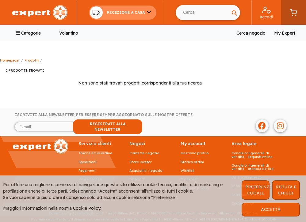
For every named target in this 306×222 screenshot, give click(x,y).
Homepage (9, 60)
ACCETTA (271, 209)
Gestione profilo (194, 153)
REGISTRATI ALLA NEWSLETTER (107, 127)
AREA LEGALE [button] (243, 143)
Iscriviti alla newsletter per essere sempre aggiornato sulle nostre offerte (104, 115)
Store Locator (140, 162)
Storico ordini (192, 162)
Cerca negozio (251, 33)
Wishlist (187, 170)
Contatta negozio (144, 153)
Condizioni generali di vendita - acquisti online (252, 155)
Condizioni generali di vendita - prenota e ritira (252, 167)
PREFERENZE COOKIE (257, 189)
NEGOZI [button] (137, 143)
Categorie (28, 33)
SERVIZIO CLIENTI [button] (94, 143)
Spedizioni (87, 162)
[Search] (202, 12)
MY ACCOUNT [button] (193, 143)
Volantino (68, 33)
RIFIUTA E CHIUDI (286, 189)
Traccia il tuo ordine (95, 153)
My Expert (284, 33)
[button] (122, 13)
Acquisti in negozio (145, 170)
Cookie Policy (86, 208)
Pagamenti (87, 170)
